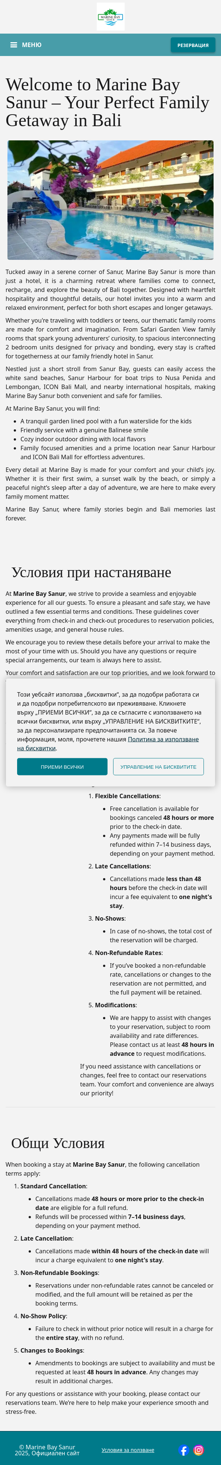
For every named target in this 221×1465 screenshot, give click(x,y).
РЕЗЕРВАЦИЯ (193, 45)
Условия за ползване (128, 1450)
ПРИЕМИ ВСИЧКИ (62, 766)
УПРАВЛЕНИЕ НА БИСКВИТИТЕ (158, 766)
